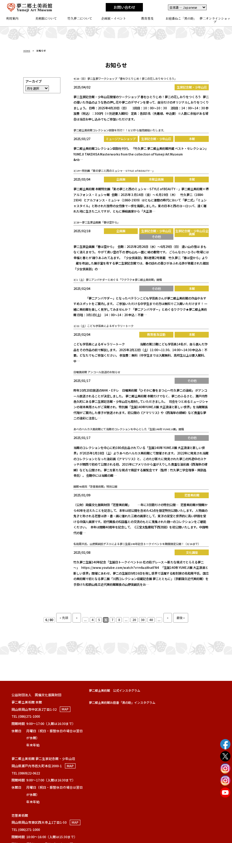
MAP (65, 709)
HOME (26, 50)
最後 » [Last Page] (180, 617)
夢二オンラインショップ (215, 20)
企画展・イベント (113, 18)
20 (134, 619)
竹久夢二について (79, 18)
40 (151, 619)
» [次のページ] (168, 617)
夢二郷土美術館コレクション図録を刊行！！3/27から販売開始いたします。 (119, 130)
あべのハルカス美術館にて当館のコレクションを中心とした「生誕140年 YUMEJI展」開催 (128, 429)
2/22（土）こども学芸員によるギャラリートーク (103, 326)
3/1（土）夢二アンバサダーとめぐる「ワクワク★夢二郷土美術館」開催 (117, 279)
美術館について (46, 18)
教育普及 (147, 18)
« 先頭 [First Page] (64, 617)
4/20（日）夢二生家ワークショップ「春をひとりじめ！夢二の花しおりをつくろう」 (125, 78)
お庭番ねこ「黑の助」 (181, 18)
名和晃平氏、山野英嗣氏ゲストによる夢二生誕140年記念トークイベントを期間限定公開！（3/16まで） (137, 544)
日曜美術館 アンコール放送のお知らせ (96, 372)
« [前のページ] (77, 617)
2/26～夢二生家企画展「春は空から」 (96, 222)
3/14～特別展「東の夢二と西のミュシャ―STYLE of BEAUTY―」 (114, 170)
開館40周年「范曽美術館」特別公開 (95, 486)
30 (142, 619)
